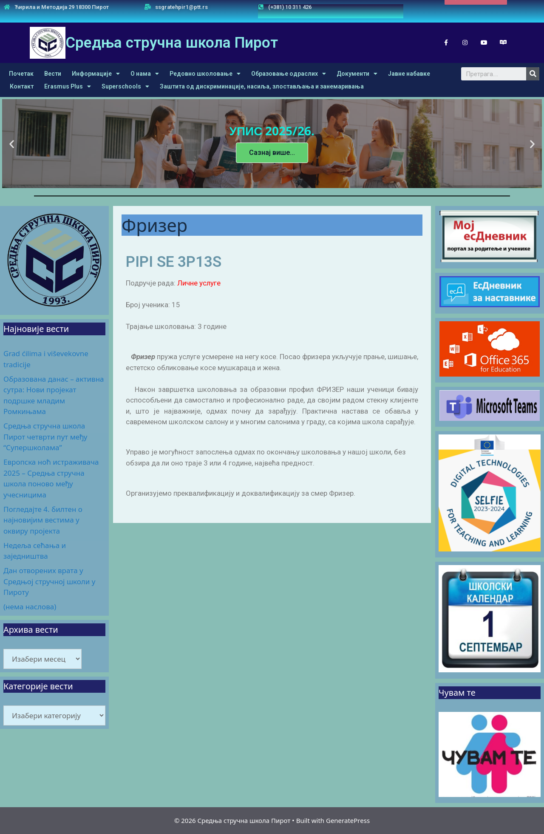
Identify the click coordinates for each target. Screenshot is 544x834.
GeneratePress (348, 820)
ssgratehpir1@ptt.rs (181, 7)
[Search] (532, 73)
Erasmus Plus (67, 86)
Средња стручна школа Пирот (171, 42)
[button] (476, 8)
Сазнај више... (272, 153)
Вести (52, 73)
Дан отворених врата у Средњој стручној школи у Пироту (49, 581)
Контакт (22, 86)
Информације (96, 73)
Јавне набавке (409, 73)
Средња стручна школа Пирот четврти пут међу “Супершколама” (45, 436)
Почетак (21, 73)
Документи (357, 73)
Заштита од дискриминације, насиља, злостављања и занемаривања (262, 86)
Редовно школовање (205, 73)
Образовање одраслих (288, 73)
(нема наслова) (29, 606)
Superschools (125, 86)
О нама (144, 73)
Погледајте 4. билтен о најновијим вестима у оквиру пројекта (42, 520)
